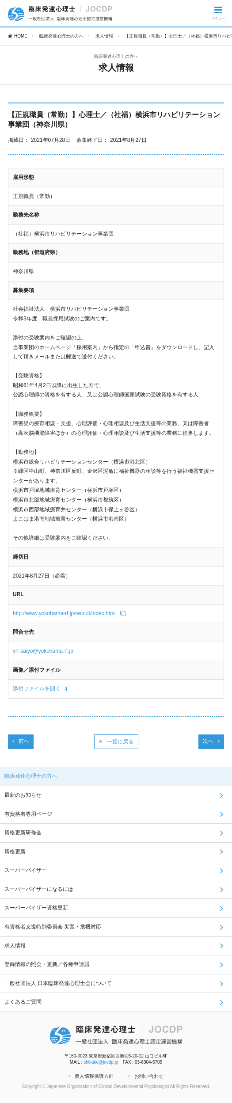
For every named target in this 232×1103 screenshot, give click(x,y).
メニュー (218, 12)
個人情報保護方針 (91, 1076)
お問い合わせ (146, 1076)
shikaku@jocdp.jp (101, 1062)
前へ (20, 741)
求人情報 (104, 36)
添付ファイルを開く (41, 688)
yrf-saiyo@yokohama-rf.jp (43, 651)
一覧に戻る (116, 741)
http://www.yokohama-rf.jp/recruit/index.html (69, 613)
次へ (211, 741)
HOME (17, 36)
